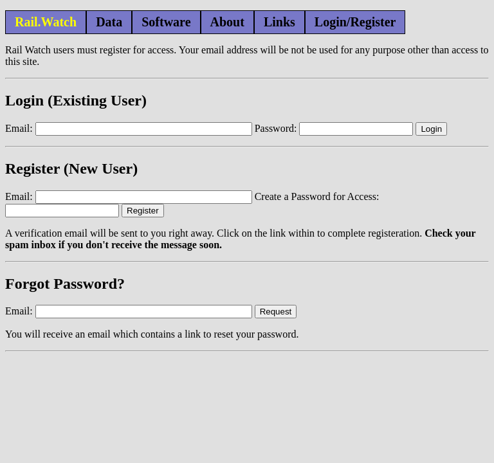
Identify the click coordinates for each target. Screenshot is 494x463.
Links (279, 22)
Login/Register (355, 22)
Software (166, 22)
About (227, 22)
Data (109, 22)
